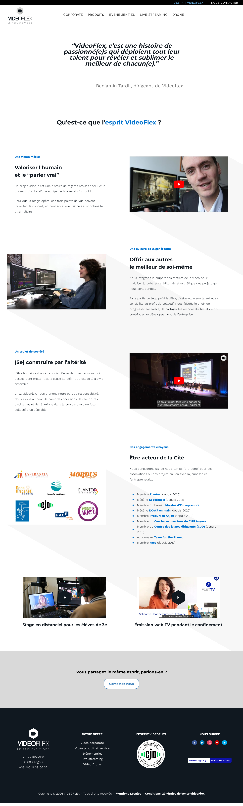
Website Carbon (220, 760)
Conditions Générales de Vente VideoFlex (175, 793)
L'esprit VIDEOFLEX (151, 734)
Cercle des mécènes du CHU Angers (180, 521)
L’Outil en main (160, 510)
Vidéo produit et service (92, 748)
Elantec (155, 494)
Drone (178, 15)
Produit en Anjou (162, 515)
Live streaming (153, 15)
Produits (96, 15)
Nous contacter (224, 2)
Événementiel (122, 15)
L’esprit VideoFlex (188, 2)
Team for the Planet (168, 537)
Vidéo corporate (92, 743)
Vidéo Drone (92, 764)
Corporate (73, 15)
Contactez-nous (121, 684)
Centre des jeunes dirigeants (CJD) (179, 526)
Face (153, 542)
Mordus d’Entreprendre (182, 505)
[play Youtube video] (179, 184)
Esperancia (157, 499)
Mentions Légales (128, 793)
